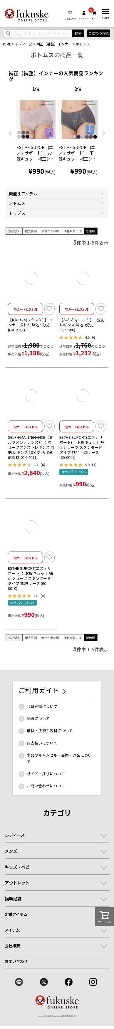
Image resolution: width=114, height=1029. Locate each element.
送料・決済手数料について (50, 730)
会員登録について (42, 706)
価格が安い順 (50, 231)
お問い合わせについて (46, 785)
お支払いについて (42, 743)
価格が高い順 (72, 231)
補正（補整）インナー (54, 43)
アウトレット (17, 882)
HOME (6, 43)
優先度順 (31, 231)
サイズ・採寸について (46, 773)
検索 (78, 33)
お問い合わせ (16, 961)
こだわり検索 (98, 33)
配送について (38, 718)
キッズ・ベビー (19, 867)
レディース (23, 43)
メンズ (11, 851)
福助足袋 (13, 898)
